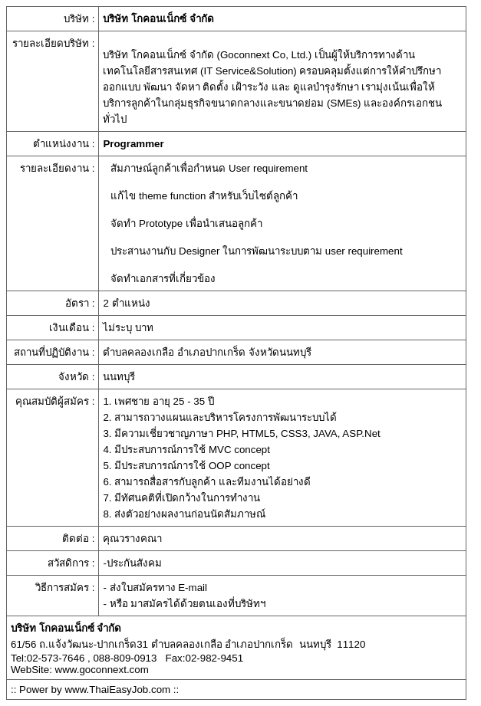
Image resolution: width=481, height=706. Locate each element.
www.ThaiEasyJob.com (117, 689)
